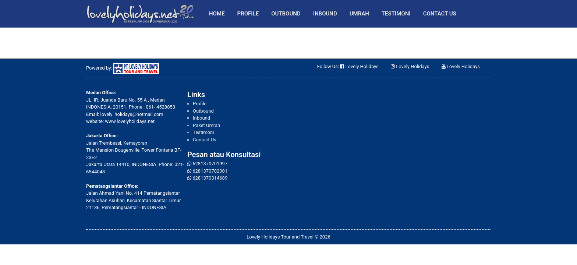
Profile (248, 13)
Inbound (325, 13)
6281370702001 (209, 171)
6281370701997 (209, 163)
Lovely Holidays (362, 66)
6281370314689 (209, 178)
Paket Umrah (206, 125)
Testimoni (396, 13)
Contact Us (439, 13)
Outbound (286, 13)
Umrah (359, 13)
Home (217, 13)
